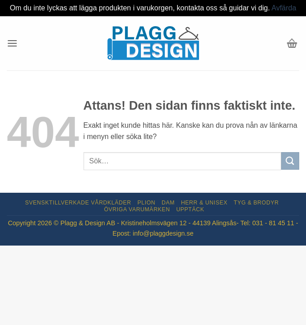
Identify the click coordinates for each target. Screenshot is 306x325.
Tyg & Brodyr (256, 203)
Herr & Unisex (204, 203)
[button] (12, 43)
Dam (168, 203)
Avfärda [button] (284, 8)
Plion (146, 203)
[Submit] (290, 161)
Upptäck (190, 209)
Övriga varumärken (137, 209)
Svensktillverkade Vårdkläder (78, 203)
